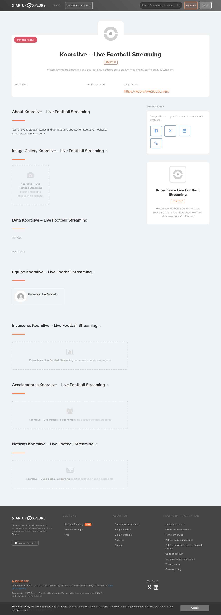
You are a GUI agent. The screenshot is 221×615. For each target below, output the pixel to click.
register (191, 5)
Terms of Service (174, 535)
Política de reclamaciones (179, 540)
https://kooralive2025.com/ (146, 91)
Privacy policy (173, 564)
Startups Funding (77, 524)
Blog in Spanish (123, 535)
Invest (57, 5)
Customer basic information (180, 559)
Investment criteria (175, 524)
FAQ (66, 535)
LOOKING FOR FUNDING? (79, 5)
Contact (119, 545)
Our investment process (178, 529)
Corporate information (126, 524)
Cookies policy (173, 569)
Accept (194, 607)
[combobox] (160, 5)
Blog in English (123, 529)
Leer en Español (27, 543)
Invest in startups (73, 529)
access (205, 5)
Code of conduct (174, 553)
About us (119, 540)
